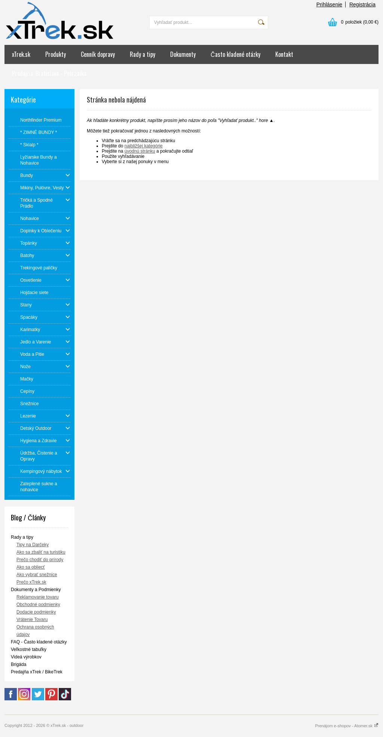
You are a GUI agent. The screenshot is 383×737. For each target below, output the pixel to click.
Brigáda (18, 664)
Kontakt (284, 54)
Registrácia (362, 4)
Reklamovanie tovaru (37, 597)
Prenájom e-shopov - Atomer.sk (347, 726)
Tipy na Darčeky (32, 544)
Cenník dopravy (98, 54)
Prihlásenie (329, 4)
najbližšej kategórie (144, 146)
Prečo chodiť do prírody (39, 559)
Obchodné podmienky (38, 604)
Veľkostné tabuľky (28, 649)
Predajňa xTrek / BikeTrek (36, 672)
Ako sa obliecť (30, 567)
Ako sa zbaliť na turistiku (40, 552)
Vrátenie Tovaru (32, 619)
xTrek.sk (21, 54)
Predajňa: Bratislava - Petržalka (49, 73)
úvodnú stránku (140, 151)
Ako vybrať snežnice (36, 574)
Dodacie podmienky (36, 612)
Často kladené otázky (235, 54)
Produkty (55, 54)
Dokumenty (183, 54)
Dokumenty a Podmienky (36, 589)
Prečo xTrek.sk (31, 582)
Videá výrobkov (26, 657)
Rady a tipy (142, 54)
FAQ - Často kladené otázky (39, 642)
